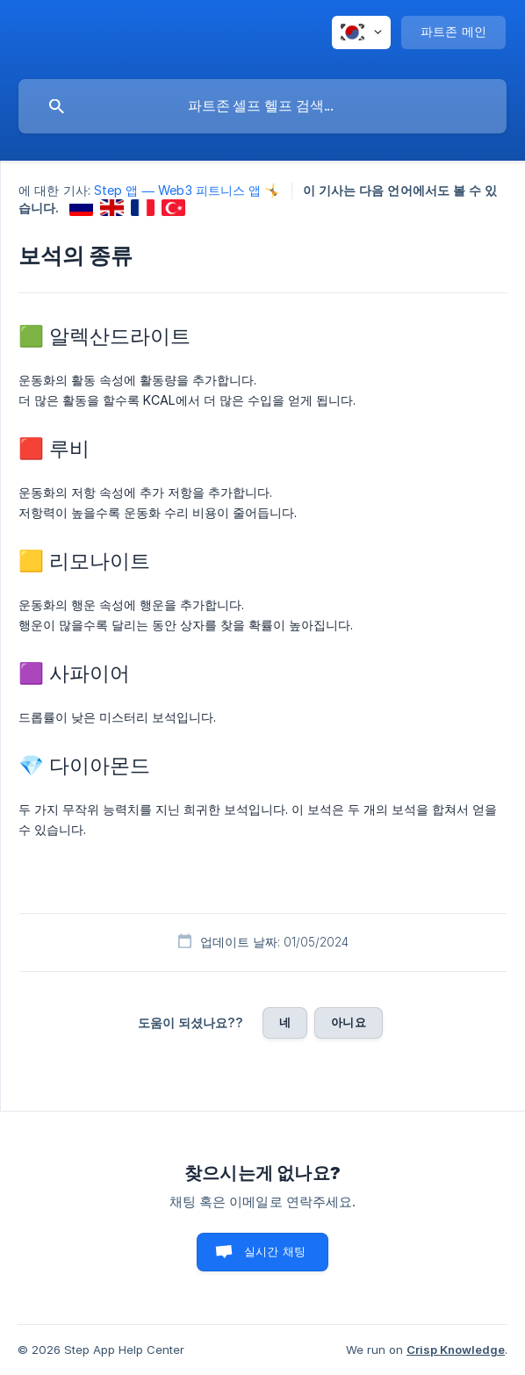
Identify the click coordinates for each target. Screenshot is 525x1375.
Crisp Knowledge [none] (455, 1350)
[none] (361, 32)
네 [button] (285, 1022)
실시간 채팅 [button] (275, 1251)
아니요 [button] (348, 1022)
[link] (81, 207)
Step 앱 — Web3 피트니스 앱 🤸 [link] (187, 190)
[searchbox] (262, 106)
